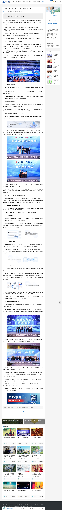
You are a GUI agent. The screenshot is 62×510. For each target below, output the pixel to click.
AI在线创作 (49, 1)
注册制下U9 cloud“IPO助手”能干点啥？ (23, 474)
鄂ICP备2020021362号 (24, 506)
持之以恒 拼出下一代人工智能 (37, 456)
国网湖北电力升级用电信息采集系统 (37, 491)
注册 (60, 1)
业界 (16, 1)
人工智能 (19, 1)
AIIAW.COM (30, 506)
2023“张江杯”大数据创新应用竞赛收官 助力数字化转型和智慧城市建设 (37, 474)
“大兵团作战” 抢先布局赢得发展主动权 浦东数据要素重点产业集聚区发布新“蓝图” (23, 456)
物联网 (24, 504)
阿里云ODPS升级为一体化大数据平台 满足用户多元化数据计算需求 (23, 491)
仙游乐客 (5, 11)
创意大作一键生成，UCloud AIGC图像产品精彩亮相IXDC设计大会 (53, 39)
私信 (55, 23)
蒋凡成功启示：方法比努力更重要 (37, 438)
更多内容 (43, 1)
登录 (57, 1)
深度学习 (23, 1)
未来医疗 (30, 1)
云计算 (27, 1)
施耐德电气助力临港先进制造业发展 (55, 60)
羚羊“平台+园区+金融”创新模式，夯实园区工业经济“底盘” (9, 456)
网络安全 (16, 504)
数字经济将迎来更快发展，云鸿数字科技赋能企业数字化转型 (23, 438)
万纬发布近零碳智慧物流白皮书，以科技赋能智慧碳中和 (9, 474)
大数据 (16, 11)
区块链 (20, 504)
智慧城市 (38, 1)
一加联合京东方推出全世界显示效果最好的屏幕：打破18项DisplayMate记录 (52, 34)
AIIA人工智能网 (13, 506)
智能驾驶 (34, 1)
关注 (50, 23)
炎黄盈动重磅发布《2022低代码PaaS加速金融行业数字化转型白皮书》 (9, 491)
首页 (13, 1)
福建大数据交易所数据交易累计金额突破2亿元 (9, 438)
